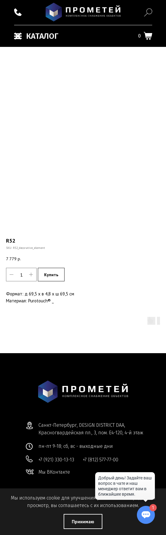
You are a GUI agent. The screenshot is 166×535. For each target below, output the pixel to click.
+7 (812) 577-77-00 (100, 460)
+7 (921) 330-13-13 (56, 460)
